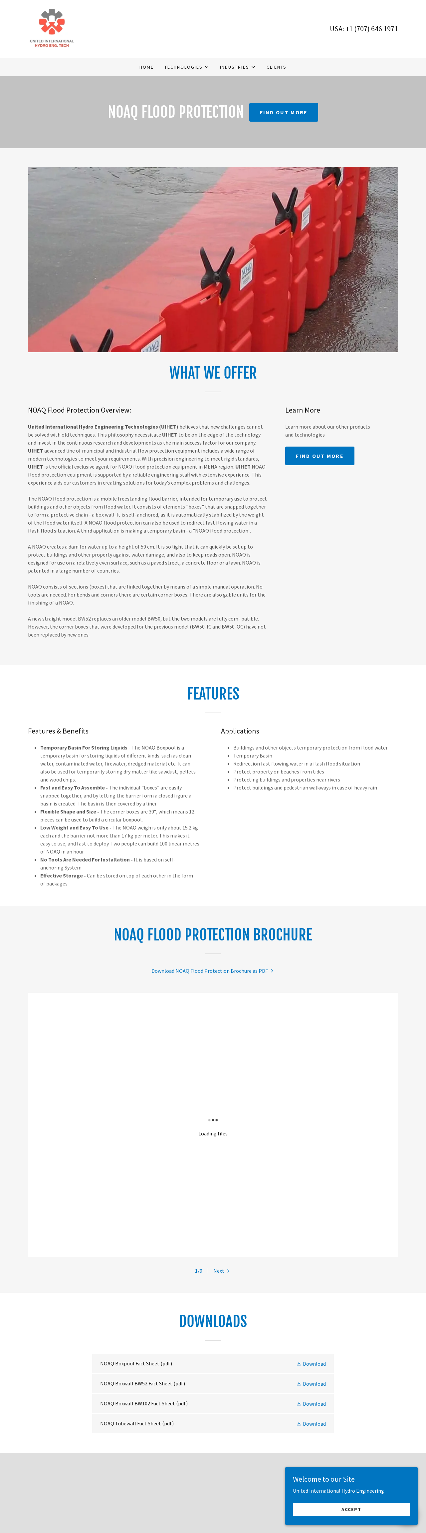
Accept (351, 1509)
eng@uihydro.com (68, 1519)
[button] (186, 67)
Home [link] (146, 67)
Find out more (284, 112)
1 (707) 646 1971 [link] (373, 28)
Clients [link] (277, 67)
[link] (52, 28)
